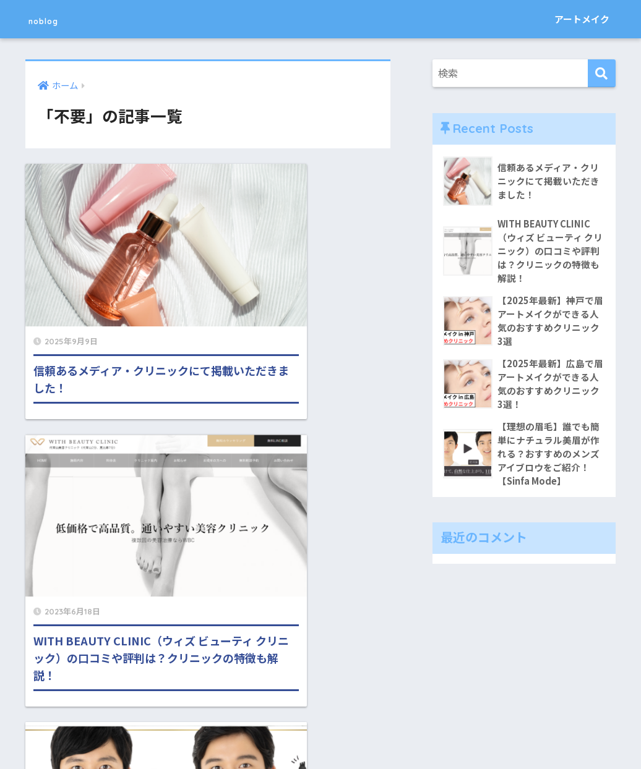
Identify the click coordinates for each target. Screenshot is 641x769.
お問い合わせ (271, 732)
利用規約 (384, 732)
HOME (320, 707)
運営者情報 (332, 732)
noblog (54, 19)
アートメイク (581, 18)
